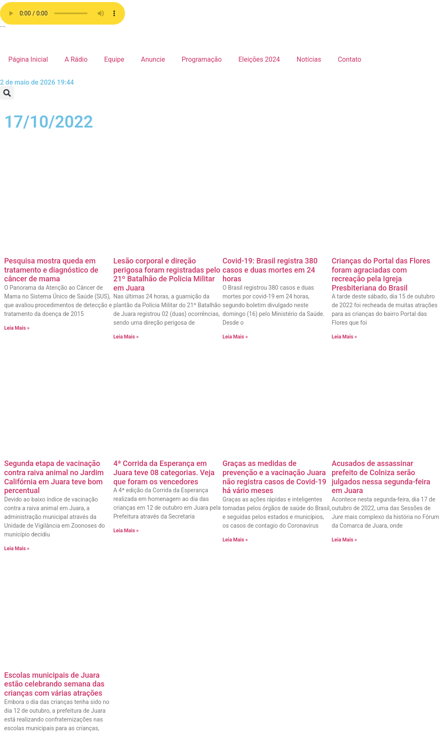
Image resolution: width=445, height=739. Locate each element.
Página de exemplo (225, 510)
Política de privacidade (230, 500)
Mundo (337, 570)
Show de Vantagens (356, 500)
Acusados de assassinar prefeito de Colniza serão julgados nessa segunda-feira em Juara (381, 258)
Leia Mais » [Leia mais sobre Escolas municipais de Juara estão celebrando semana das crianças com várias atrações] (17, 415)
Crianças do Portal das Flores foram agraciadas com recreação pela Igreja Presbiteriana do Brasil (381, 165)
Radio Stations (218, 490)
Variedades (343, 490)
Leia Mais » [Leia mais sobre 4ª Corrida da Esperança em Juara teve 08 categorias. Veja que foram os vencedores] (126, 312)
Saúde (336, 520)
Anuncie (153, 59)
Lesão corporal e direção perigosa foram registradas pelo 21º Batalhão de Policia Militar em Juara (166, 165)
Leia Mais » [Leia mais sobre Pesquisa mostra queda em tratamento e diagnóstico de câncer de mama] (17, 219)
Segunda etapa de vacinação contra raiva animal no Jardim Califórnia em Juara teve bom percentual (54, 258)
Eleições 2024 (259, 59)
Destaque (341, 640)
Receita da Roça (351, 550)
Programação (202, 59)
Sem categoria (348, 510)
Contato (350, 59)
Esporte (338, 610)
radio (204, 479)
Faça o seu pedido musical (236, 520)
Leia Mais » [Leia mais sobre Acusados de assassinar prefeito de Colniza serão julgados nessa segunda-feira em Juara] (344, 321)
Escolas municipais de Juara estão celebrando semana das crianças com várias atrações (54, 356)
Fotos (335, 590)
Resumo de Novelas (356, 530)
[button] (7, 93)
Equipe (114, 59)
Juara (335, 580)
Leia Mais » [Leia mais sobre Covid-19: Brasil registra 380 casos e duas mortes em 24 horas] (235, 227)
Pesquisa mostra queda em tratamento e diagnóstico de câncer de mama (51, 160)
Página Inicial (28, 59)
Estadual (340, 600)
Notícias (309, 59)
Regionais (341, 540)
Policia (337, 560)
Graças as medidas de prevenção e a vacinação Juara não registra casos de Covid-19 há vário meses (274, 258)
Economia (342, 630)
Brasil (335, 660)
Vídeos (337, 479)
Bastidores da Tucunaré (362, 670)
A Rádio (76, 59)
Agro (334, 680)
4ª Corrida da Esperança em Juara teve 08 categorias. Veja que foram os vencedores (164, 253)
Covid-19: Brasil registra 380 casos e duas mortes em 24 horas (270, 160)
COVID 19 (341, 650)
